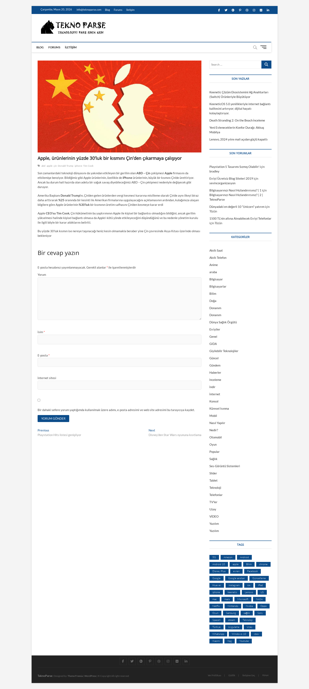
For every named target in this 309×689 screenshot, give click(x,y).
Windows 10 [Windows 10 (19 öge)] (239, 633)
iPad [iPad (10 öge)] (260, 585)
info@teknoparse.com (88, 9)
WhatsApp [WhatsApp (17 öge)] (218, 633)
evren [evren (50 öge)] (236, 571)
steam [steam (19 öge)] (231, 619)
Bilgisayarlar (217, 286)
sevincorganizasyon (222, 183)
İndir (212, 387)
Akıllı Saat (216, 250)
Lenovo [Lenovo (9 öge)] (249, 592)
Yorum (42, 274)
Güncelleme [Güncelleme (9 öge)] (259, 578)
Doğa (212, 301)
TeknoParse (45, 675)
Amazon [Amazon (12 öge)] (228, 557)
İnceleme (215, 379)
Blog (107, 9)
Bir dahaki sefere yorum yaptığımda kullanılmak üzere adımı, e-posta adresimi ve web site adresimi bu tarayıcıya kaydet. (116, 410)
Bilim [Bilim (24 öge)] (249, 564)
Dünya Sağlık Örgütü (223, 322)
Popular (214, 451)
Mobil (213, 415)
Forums (118, 9)
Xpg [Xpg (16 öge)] (229, 640)
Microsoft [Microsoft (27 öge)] (242, 599)
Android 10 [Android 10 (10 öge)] (218, 564)
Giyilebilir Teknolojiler (223, 351)
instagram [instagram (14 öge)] (234, 585)
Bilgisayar (216, 279)
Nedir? (213, 430)
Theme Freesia (75, 675)
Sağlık (213, 459)
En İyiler (214, 329)
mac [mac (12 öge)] (214, 599)
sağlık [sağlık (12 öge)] (247, 612)
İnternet (214, 394)
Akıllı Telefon (217, 257)
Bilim (212, 293)
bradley (214, 171)
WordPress (90, 675)
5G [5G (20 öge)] (214, 557)
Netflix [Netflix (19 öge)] (216, 605)
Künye (265, 675)
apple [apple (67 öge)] (236, 564)
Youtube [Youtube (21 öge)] (244, 640)
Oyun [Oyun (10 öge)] (215, 612)
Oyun (213, 444)
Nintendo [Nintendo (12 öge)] (233, 605)
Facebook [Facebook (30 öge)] (252, 571)
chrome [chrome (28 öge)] (263, 564)
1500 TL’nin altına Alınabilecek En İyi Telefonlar (240, 218)
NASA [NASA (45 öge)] (259, 599)
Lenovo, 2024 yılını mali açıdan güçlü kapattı (238, 139)
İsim (41, 332)
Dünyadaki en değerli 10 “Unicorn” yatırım (236, 206)
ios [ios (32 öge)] (248, 585)
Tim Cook (88, 165)
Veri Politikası (214, 675)
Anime (213, 265)
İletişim (130, 9)
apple (50, 165)
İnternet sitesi (47, 378)
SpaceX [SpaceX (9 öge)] (216, 619)
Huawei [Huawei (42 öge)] (216, 585)
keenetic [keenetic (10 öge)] (232, 592)
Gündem (214, 365)
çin (55, 165)
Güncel (214, 358)
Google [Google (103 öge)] (216, 578)
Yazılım (214, 523)
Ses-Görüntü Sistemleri (224, 466)
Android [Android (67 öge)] (244, 557)
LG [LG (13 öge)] (262, 592)
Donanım (215, 308)
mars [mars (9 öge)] (227, 599)
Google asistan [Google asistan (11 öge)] (236, 578)
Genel (213, 336)
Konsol (213, 401)
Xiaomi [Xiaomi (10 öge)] (216, 640)
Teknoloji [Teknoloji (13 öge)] (248, 619)
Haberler (215, 372)
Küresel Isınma (219, 408)
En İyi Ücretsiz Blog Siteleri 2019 (231, 178)
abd (43, 165)
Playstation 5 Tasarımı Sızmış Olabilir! (234, 166)
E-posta (44, 355)
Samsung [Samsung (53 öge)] (231, 612)
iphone (78, 165)
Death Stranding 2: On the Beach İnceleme (237, 120)
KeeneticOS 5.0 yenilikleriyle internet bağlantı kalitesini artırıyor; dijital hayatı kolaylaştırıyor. (240, 108)
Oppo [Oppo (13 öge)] (263, 605)
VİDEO (214, 516)
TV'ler (213, 502)
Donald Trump (65, 165)
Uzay (212, 509)
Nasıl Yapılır (217, 423)
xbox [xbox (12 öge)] (256, 633)
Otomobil (215, 437)
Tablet (213, 480)
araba (213, 272)
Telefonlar (216, 495)
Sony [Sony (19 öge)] (260, 612)
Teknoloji (215, 487)
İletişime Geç (248, 675)
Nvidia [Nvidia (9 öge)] (249, 605)
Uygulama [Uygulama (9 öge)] (233, 626)
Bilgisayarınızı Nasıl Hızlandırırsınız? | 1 (235, 190)
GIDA (213, 343)
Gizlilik (231, 675)
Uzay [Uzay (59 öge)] (249, 626)
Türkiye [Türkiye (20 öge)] (216, 626)
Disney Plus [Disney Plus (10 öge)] (219, 571)
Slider (213, 473)
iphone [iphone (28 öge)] (216, 592)
